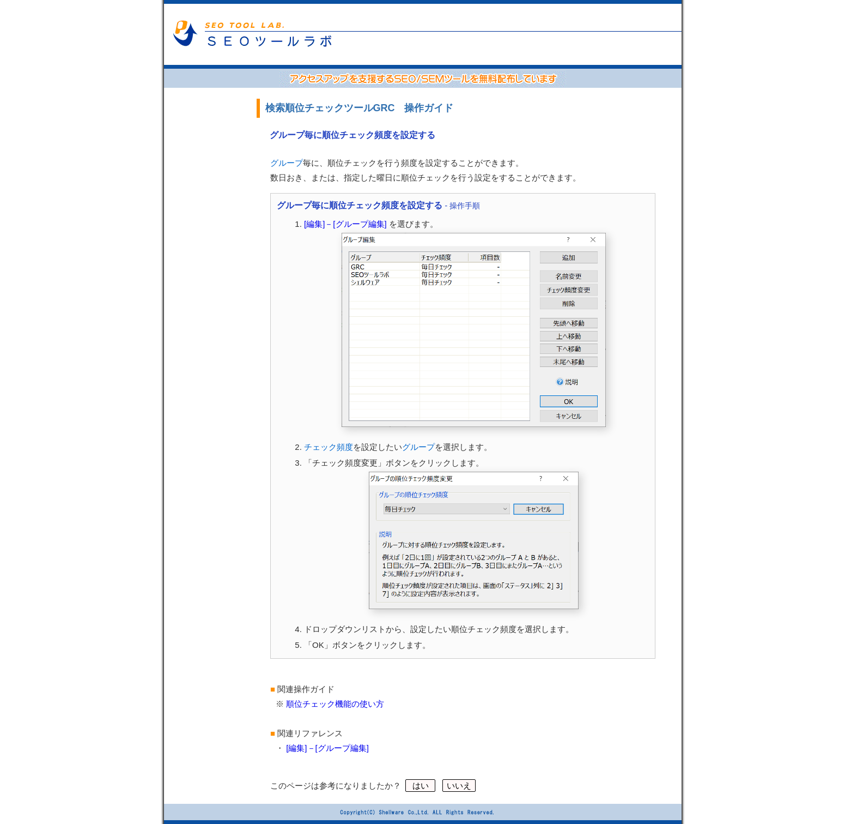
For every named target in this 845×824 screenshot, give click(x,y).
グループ (286, 162)
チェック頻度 (328, 447)
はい (420, 785)
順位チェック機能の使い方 (335, 703)
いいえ (459, 785)
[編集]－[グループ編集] (345, 223)
